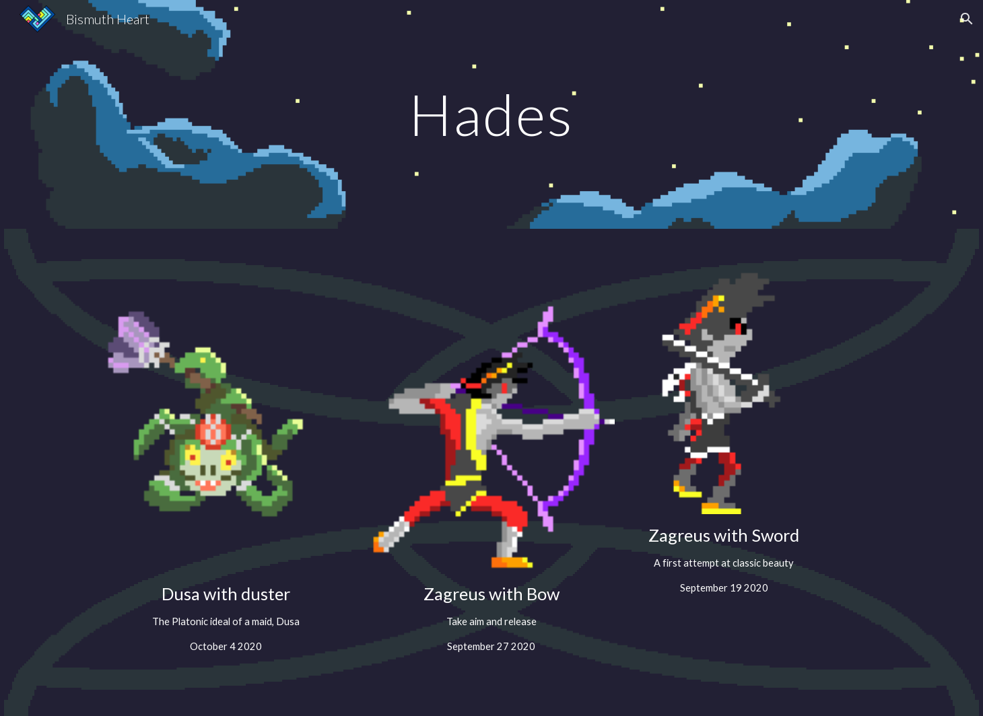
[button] (967, 19)
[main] (491, 114)
